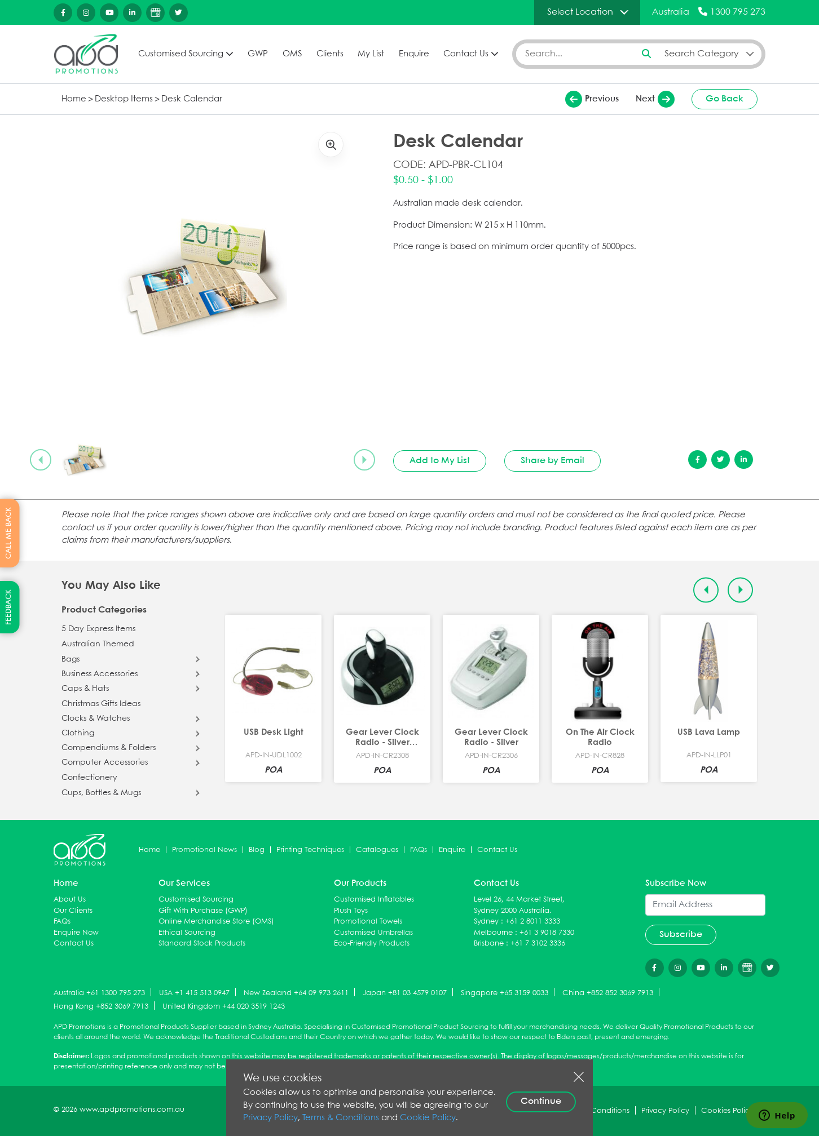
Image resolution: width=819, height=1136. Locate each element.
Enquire (414, 54)
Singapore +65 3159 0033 (504, 993)
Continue (541, 1101)
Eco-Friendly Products (371, 943)
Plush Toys (351, 911)
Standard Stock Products (201, 943)
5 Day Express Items (98, 629)
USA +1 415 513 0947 (194, 993)
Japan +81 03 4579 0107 (405, 993)
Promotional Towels (368, 921)
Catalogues (377, 850)
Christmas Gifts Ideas (100, 704)
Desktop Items (124, 99)
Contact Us (465, 54)
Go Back (724, 99)
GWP (258, 54)
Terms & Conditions (340, 1118)
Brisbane (489, 943)
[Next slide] (364, 460)
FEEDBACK (8, 607)
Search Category (701, 54)
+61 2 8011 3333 (532, 921)
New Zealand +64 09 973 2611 (296, 993)
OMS (292, 54)
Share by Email (552, 460)
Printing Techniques (310, 850)
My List (371, 54)
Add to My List (439, 460)
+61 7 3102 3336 (537, 943)
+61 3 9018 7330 (546, 933)
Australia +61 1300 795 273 (99, 993)
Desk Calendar (191, 99)
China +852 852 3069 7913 (607, 993)
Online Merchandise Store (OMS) (216, 921)
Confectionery (89, 778)
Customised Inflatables (374, 899)
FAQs (418, 850)
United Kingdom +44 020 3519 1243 (223, 1006)
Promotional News (204, 850)
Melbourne (493, 933)
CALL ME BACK (8, 533)
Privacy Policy (270, 1118)
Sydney (486, 921)
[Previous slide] (40, 460)
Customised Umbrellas (373, 933)
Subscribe (680, 934)
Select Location (580, 12)
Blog (257, 850)
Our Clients (73, 911)
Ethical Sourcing (186, 933)
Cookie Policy (428, 1118)
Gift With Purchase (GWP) (203, 911)
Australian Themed (97, 644)
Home (73, 99)
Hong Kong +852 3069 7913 (101, 1006)
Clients (330, 54)
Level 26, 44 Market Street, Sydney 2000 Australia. (519, 905)
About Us (70, 899)
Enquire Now (76, 933)
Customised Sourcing (180, 54)
